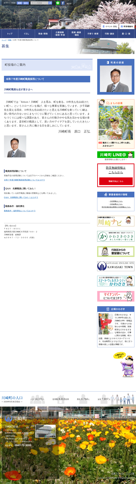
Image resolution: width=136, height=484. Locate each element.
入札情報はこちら (116, 201)
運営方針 (69, 3)
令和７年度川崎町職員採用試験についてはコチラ (24, 180)
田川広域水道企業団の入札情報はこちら (116, 207)
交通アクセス (117, 473)
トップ (4, 40)
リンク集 (130, 473)
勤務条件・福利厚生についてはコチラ (20, 211)
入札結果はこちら (116, 204)
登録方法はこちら (116, 181)
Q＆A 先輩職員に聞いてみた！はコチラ (21, 197)
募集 (9, 40)
